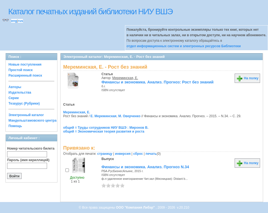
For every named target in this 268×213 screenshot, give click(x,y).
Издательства (19, 92)
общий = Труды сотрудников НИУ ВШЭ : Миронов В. (105, 128)
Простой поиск (20, 70)
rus (20, 21)
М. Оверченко (129, 116)
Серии (13, 98)
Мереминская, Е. (125, 78)
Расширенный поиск (25, 75)
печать (151, 154)
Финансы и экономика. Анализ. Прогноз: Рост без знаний (157, 82)
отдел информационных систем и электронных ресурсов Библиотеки (184, 46)
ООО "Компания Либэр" (136, 207)
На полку (247, 78)
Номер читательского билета (30, 148)
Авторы (14, 87)
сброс (138, 154)
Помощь (15, 126)
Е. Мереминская (103, 116)
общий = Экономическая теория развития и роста (103, 131)
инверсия (123, 154)
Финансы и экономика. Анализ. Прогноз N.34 (145, 167)
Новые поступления (25, 64)
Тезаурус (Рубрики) (24, 103)
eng (14, 21)
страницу (104, 154)
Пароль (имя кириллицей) (28, 160)
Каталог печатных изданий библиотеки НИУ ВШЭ (90, 11)
